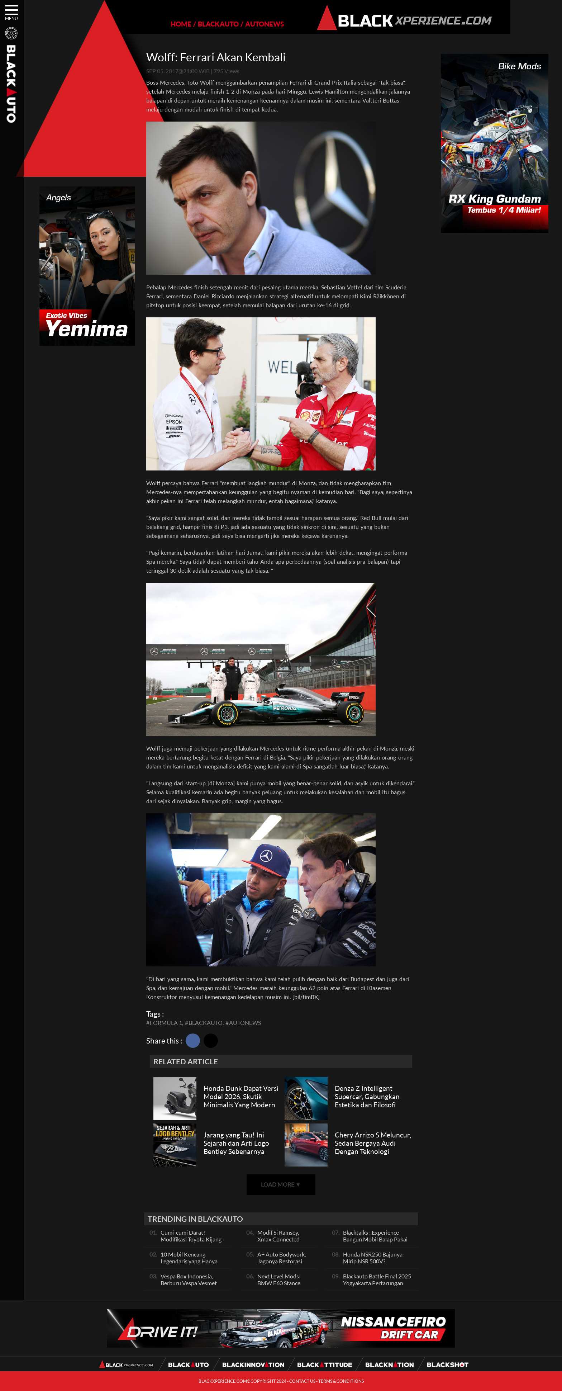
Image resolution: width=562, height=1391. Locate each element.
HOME (156, 24)
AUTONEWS (239, 24)
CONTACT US (302, 1381)
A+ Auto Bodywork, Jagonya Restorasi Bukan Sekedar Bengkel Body (281, 1264)
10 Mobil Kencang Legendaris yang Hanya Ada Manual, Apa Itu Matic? (189, 1264)
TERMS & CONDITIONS (341, 1381)
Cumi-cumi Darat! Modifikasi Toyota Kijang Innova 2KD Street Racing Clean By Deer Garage (192, 1242)
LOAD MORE (281, 1184)
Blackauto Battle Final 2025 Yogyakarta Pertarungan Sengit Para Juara (377, 1283)
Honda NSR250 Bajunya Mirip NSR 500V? (373, 1257)
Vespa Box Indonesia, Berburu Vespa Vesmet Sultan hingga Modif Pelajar (189, 1286)
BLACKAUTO (193, 24)
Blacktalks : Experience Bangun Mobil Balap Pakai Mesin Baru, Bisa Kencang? (376, 1239)
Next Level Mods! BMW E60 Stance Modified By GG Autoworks (279, 1286)
